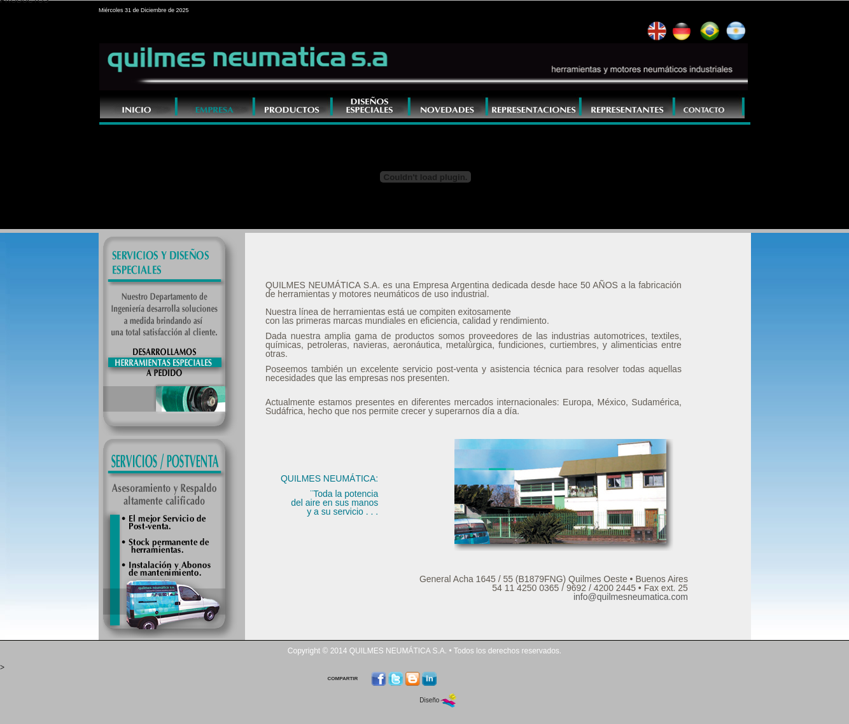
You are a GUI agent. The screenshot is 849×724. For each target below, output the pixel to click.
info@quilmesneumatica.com (630, 597)
